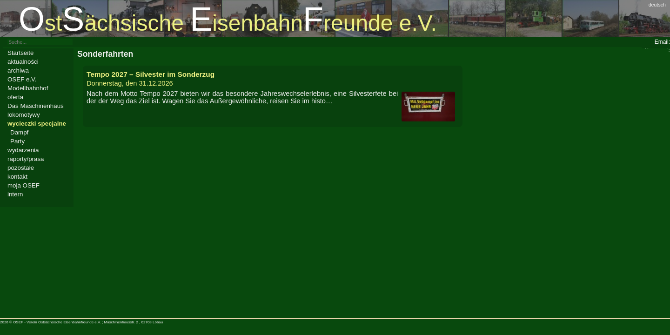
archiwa (18, 70)
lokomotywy (23, 114)
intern (15, 194)
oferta (15, 97)
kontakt (17, 176)
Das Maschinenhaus (35, 105)
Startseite (20, 52)
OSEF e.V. (21, 79)
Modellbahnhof (27, 88)
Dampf (19, 132)
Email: (662, 42)
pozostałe (20, 167)
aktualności (23, 61)
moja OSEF (23, 185)
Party (17, 141)
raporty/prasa (25, 158)
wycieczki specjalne (36, 123)
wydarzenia (23, 150)
